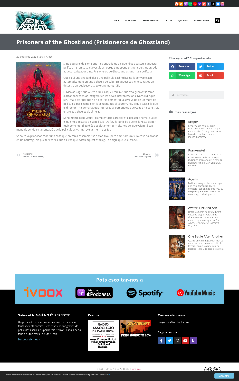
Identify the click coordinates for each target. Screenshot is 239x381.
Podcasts (130, 20)
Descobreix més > (29, 339)
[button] (217, 20)
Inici (116, 20)
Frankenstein (197, 150)
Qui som (183, 20)
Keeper (193, 122)
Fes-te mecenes (151, 20)
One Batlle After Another (205, 236)
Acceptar (224, 376)
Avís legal (136, 368)
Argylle (193, 179)
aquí (178, 376)
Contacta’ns (201, 20)
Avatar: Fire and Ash (202, 208)
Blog (169, 20)
